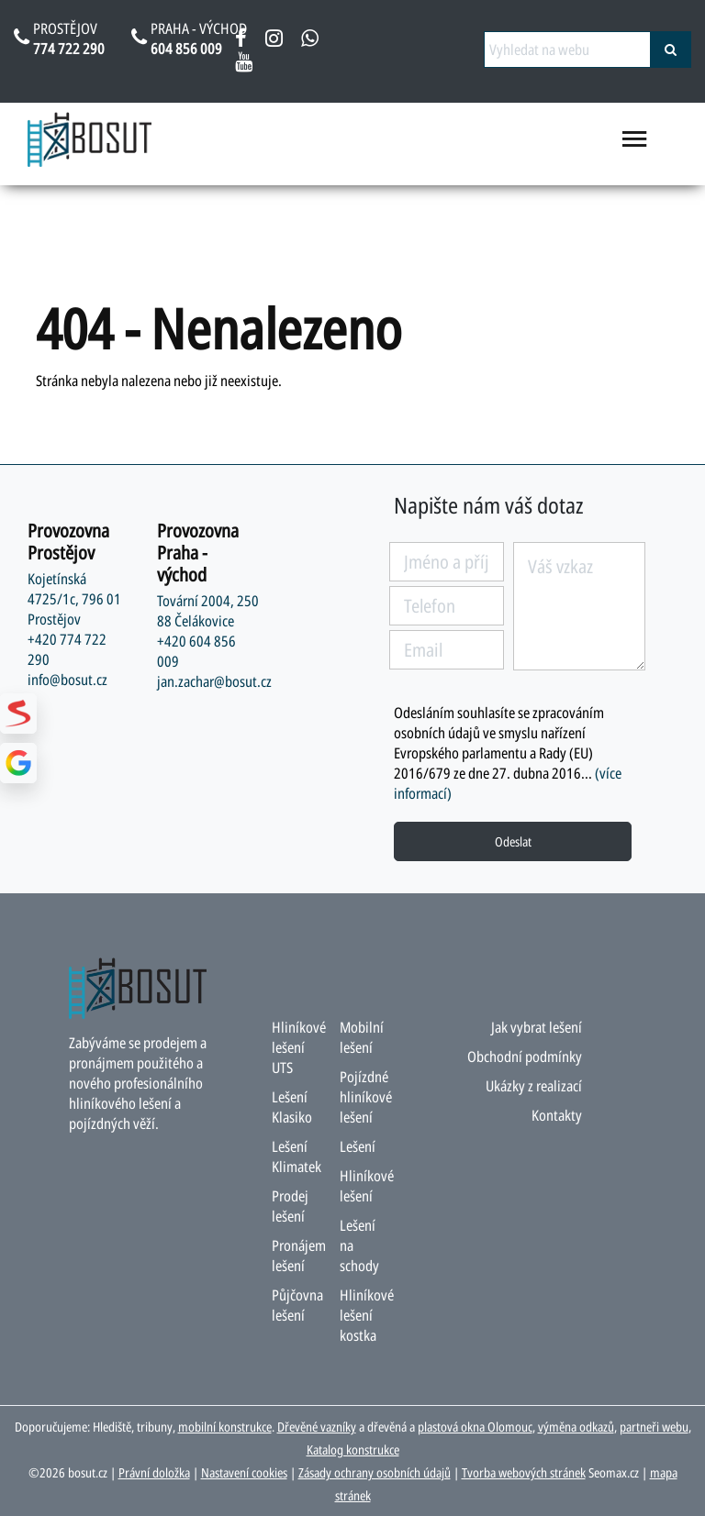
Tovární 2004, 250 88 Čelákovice (208, 611)
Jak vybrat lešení (536, 1027)
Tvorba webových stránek (524, 1472)
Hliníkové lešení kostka (367, 1315)
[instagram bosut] (274, 41)
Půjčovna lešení (297, 1305)
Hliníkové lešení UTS (299, 1047)
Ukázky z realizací (534, 1086)
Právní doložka (154, 1472)
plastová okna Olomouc (475, 1426)
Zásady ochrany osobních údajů (374, 1472)
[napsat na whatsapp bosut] (310, 41)
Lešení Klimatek (296, 1156)
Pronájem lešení (299, 1255)
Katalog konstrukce (353, 1449)
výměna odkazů (576, 1426)
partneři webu (654, 1426)
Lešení (357, 1146)
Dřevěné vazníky (316, 1426)
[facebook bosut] (241, 41)
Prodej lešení (290, 1206)
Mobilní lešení (362, 1037)
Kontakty (557, 1115)
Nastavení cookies (244, 1472)
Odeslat (513, 841)
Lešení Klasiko (292, 1107)
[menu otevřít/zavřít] (635, 147)
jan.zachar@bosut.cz (214, 681)
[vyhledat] (670, 49)
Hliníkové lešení (367, 1186)
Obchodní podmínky (524, 1056)
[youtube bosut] (243, 65)
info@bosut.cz (67, 679)
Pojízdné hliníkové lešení (366, 1097)
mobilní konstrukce (225, 1426)
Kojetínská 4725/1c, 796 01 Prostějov (74, 599)
